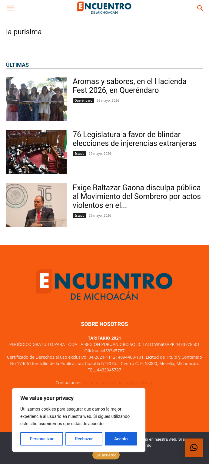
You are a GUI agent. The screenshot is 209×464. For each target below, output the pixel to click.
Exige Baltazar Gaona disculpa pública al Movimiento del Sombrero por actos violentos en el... (137, 196)
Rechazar (84, 438)
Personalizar (41, 438)
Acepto (121, 438)
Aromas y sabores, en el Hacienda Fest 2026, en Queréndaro (130, 86)
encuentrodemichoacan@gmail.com (118, 382)
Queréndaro (83, 100)
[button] (10, 8)
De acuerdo (106, 455)
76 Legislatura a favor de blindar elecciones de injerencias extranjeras (134, 139)
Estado (80, 153)
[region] (78, 420)
